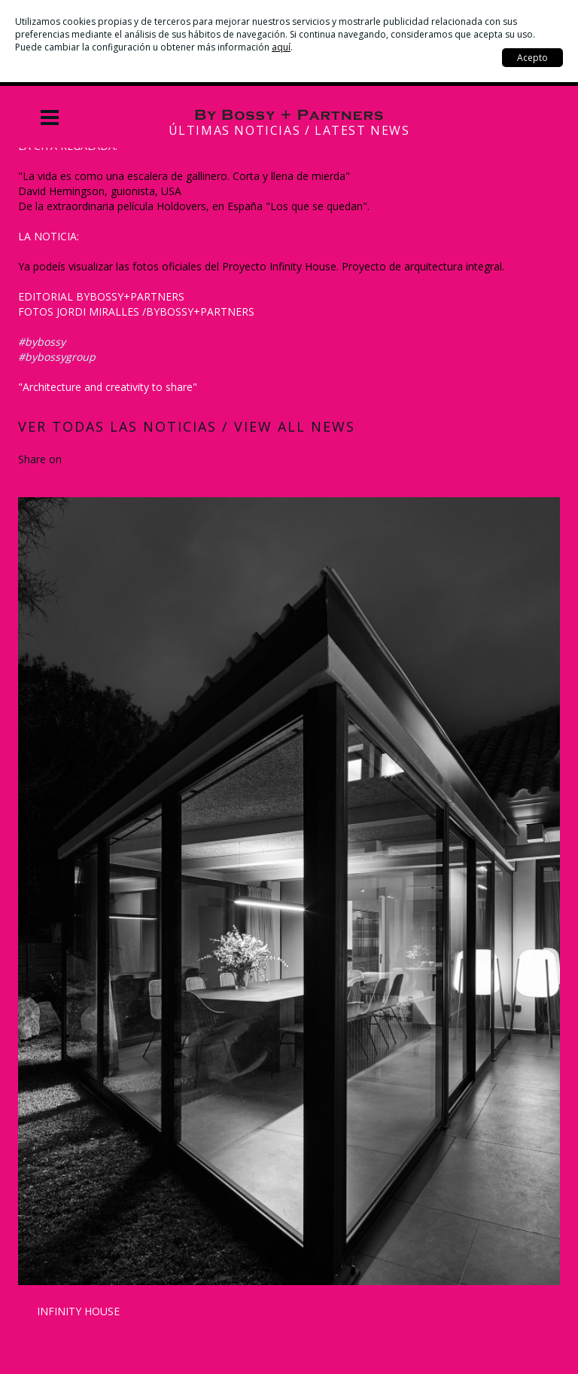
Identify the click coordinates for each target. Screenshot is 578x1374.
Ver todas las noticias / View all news (186, 426)
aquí (281, 47)
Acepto (532, 57)
